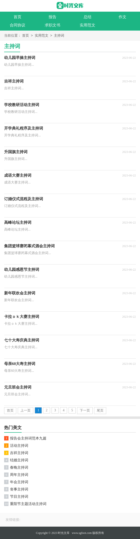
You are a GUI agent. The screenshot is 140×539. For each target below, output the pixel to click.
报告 (52, 17)
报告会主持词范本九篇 (28, 438)
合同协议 (17, 25)
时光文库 (64, 533)
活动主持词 (19, 446)
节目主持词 (19, 496)
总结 (87, 17)
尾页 (100, 410)
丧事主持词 (19, 489)
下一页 (85, 410)
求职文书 (52, 25)
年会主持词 (19, 482)
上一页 (25, 410)
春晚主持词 (19, 467)
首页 (17, 17)
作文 (122, 17)
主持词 (59, 36)
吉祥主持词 (19, 453)
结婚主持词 (19, 460)
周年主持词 (19, 475)
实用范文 (87, 25)
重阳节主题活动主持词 (28, 504)
